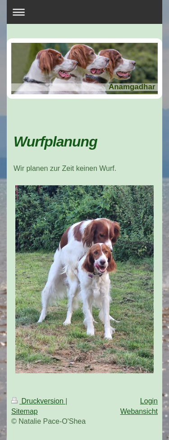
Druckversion (38, 401)
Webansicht (139, 411)
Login (149, 401)
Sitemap (24, 411)
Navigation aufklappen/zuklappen (84, 12)
